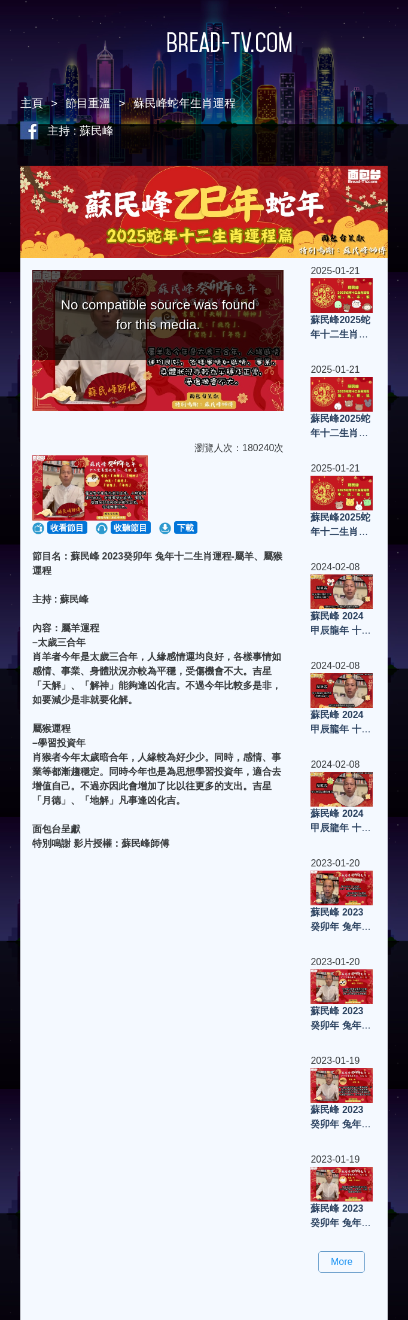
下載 (185, 528)
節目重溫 (88, 103)
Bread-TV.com (203, 42)
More (341, 1262)
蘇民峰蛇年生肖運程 (184, 103)
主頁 (31, 103)
